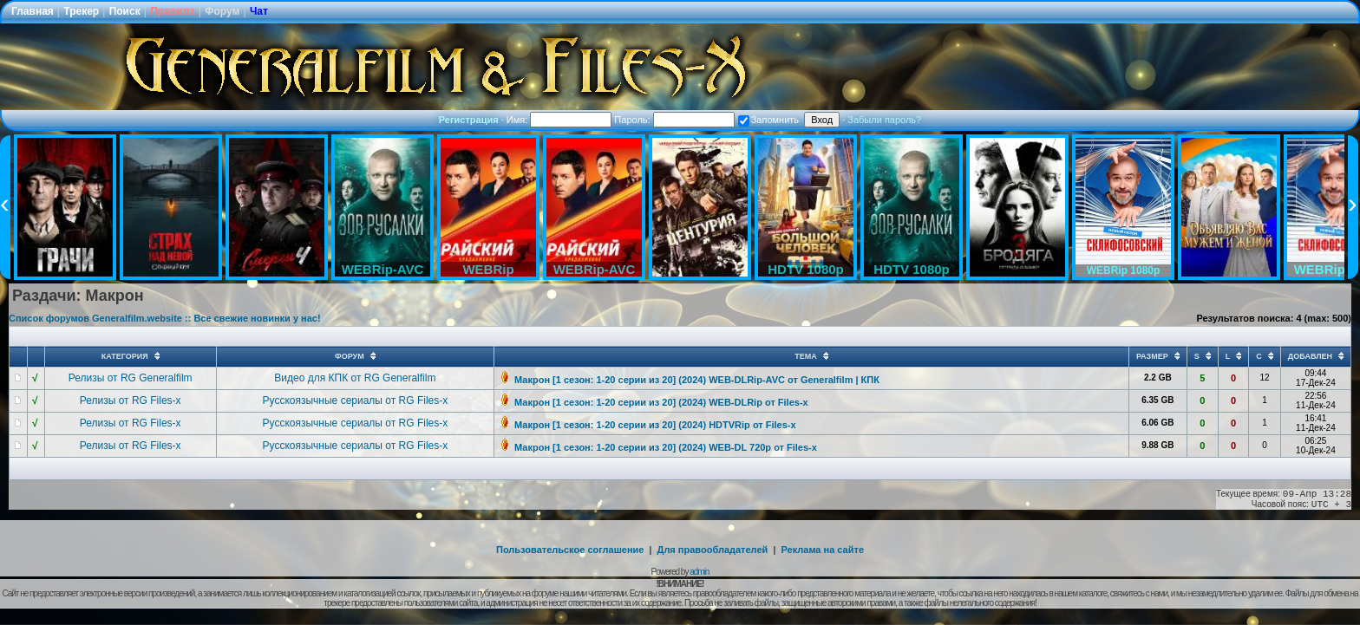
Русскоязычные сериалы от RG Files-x (355, 400)
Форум (222, 11)
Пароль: (674, 119)
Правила (172, 11)
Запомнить (768, 119)
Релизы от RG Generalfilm (131, 378)
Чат (259, 11)
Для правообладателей (712, 549)
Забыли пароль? (884, 119)
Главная (32, 11)
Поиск (125, 11)
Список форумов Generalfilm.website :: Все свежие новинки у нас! (165, 318)
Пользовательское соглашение (570, 549)
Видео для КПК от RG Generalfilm (354, 378)
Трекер (81, 11)
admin (699, 571)
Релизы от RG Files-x (130, 400)
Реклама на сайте (822, 549)
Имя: (559, 119)
